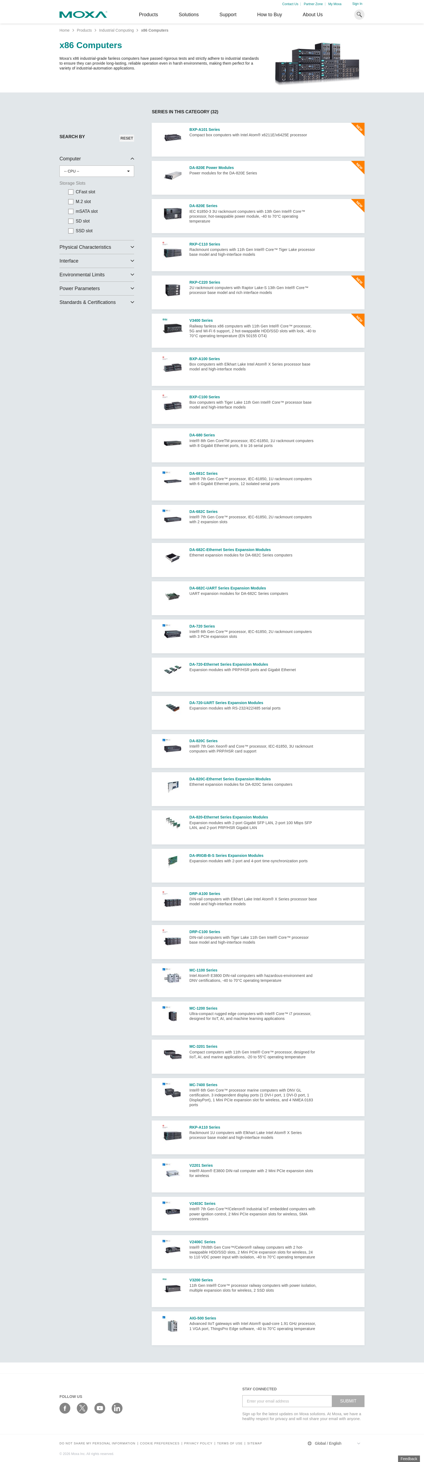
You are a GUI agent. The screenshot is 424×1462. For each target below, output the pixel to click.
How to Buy (269, 14)
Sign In (357, 3)
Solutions (189, 14)
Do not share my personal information (97, 1443)
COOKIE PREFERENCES (160, 1443)
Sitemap (254, 1443)
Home (64, 30)
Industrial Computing (116, 30)
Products (84, 30)
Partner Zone (313, 4)
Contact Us (290, 4)
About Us (313, 14)
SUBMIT (348, 1401)
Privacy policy (198, 1443)
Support (227, 14)
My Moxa (335, 4)
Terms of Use (230, 1443)
